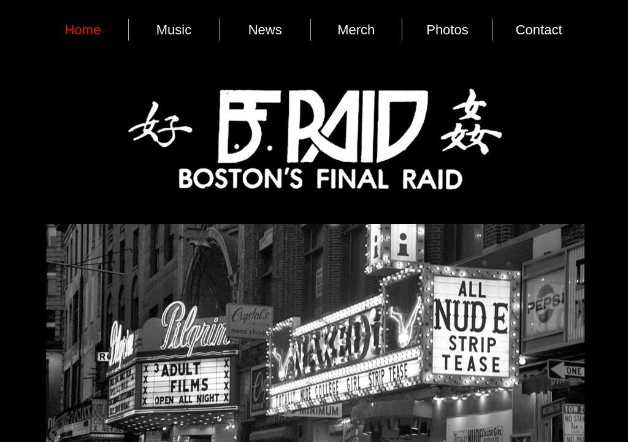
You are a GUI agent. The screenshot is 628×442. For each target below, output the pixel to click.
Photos (447, 29)
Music (173, 29)
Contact (539, 29)
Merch (356, 29)
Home (82, 29)
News (265, 29)
